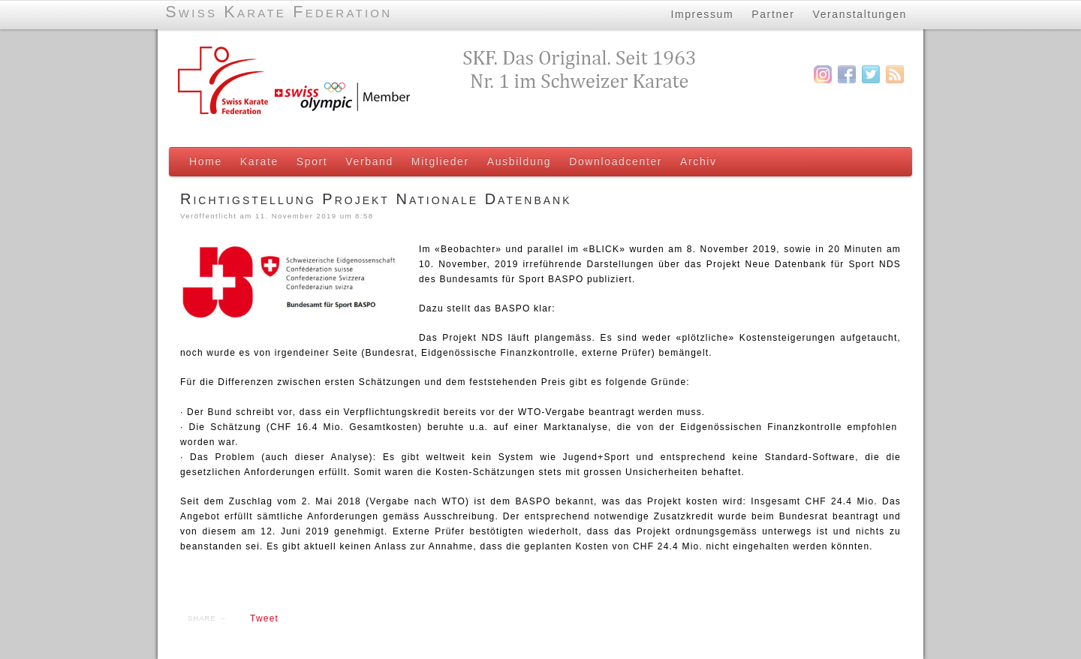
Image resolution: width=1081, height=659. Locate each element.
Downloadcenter (615, 161)
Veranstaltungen (860, 14)
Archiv (698, 161)
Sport (312, 161)
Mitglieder (440, 161)
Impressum (701, 14)
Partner (772, 14)
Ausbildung (519, 161)
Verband (369, 161)
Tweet (264, 618)
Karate (259, 161)
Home (205, 161)
